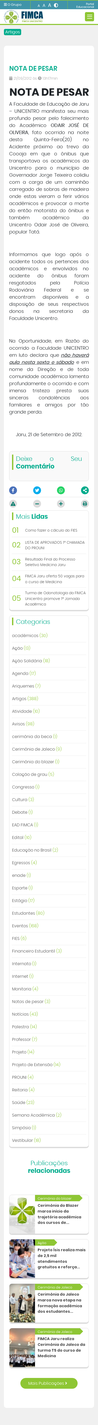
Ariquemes (26, 686)
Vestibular (26, 1140)
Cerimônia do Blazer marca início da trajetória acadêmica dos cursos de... (59, 1214)
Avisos (23, 724)
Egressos (24, 863)
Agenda (24, 673)
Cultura (23, 800)
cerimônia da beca (34, 737)
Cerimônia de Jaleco (37, 749)
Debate (22, 812)
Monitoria (25, 989)
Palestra (24, 1027)
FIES (19, 939)
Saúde (23, 1103)
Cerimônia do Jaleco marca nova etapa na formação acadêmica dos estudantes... (60, 1303)
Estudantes (28, 913)
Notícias (25, 1014)
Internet (22, 976)
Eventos (25, 926)
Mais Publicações (47, 1383)
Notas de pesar (31, 1002)
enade (21, 875)
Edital (21, 838)
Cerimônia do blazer (35, 762)
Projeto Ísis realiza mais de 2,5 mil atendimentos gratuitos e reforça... (62, 1258)
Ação (21, 648)
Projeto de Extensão (36, 1065)
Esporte (22, 888)
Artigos (12, 32)
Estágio (23, 901)
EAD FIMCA (25, 825)
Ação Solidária (31, 661)
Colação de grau (33, 774)
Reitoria (23, 1090)
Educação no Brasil (35, 850)
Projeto (23, 1052)
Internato (24, 964)
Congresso (25, 787)
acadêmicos (30, 636)
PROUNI (22, 1077)
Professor (24, 1039)
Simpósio (24, 1128)
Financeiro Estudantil (37, 951)
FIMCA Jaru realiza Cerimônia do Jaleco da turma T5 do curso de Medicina (61, 1347)
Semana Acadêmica (36, 1115)
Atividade (26, 711)
